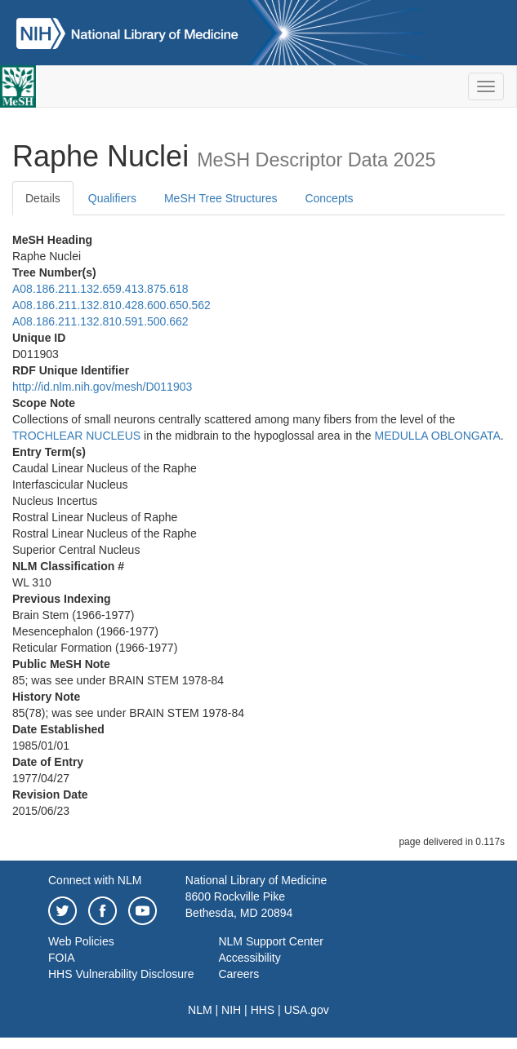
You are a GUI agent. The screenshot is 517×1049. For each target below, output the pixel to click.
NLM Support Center (270, 941)
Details (42, 198)
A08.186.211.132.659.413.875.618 (100, 288)
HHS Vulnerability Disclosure (121, 973)
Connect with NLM (94, 880)
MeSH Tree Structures (221, 198)
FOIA (61, 957)
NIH (231, 1009)
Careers (238, 973)
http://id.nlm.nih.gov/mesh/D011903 (102, 386)
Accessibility (249, 957)
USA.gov (306, 1009)
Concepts (329, 198)
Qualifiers (112, 198)
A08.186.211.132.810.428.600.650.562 (111, 305)
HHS (263, 1009)
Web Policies (81, 941)
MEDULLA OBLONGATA (438, 435)
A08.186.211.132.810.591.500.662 (100, 321)
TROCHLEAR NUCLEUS (76, 435)
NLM (200, 1009)
